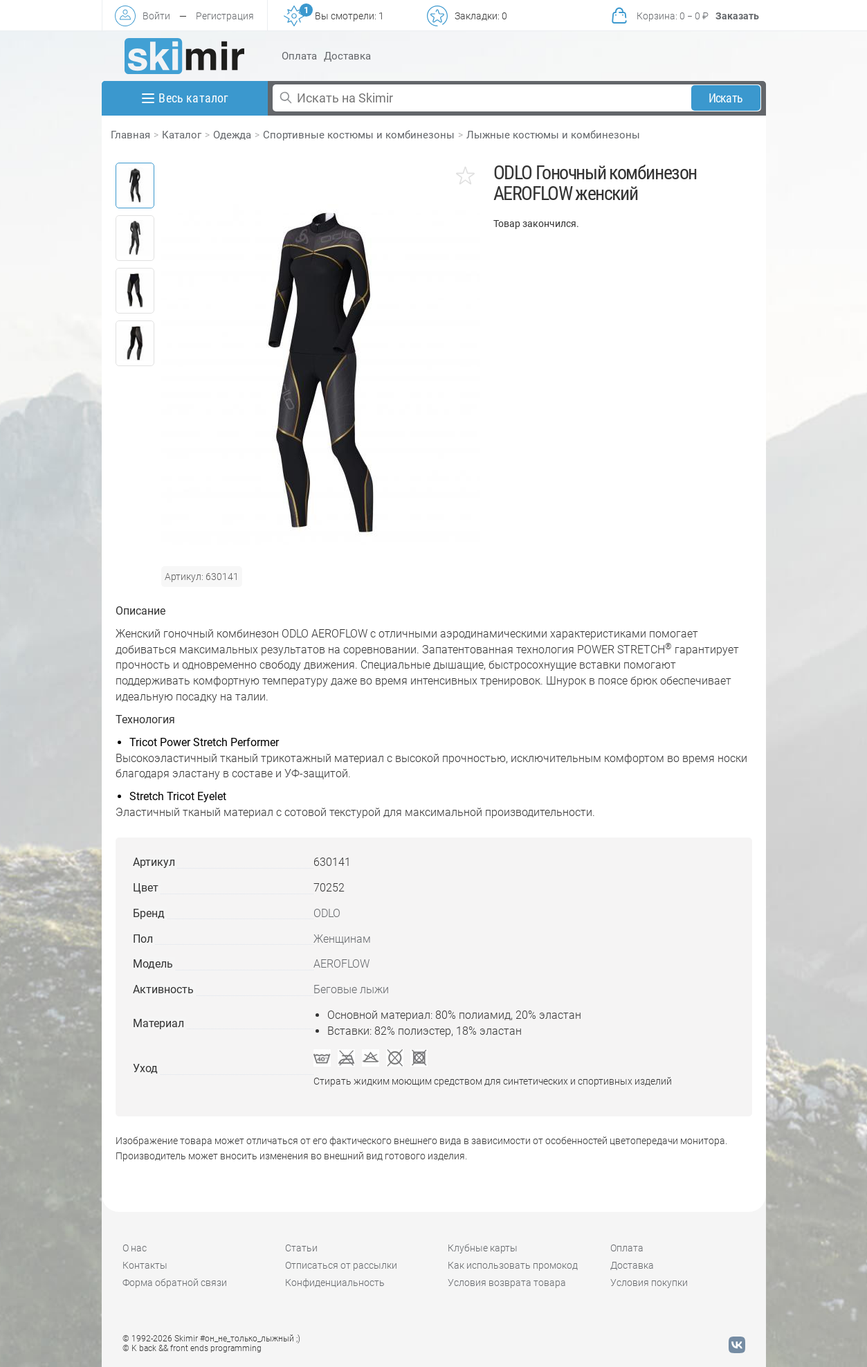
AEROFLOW (341, 963)
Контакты (144, 1265)
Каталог (181, 135)
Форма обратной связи (174, 1282)
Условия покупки (649, 1282)
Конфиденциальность (335, 1282)
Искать (725, 98)
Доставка (347, 56)
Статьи (301, 1247)
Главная (130, 135)
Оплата (299, 56)
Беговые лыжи (351, 989)
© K (192, 1348)
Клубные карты (483, 1247)
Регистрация (225, 15)
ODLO (326, 913)
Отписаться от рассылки (341, 1265)
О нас (134, 1247)
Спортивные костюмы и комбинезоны (359, 135)
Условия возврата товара (507, 1282)
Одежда (232, 135)
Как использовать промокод (513, 1265)
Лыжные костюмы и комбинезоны (553, 135)
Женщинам (342, 938)
